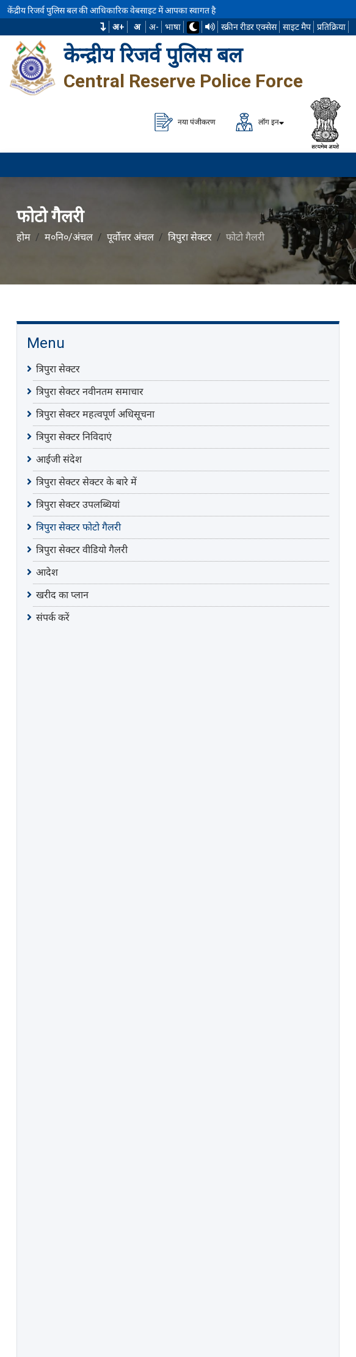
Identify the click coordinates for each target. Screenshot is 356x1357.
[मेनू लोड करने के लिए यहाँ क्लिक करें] (331, 165)
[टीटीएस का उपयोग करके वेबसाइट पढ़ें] (210, 27)
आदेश (47, 572)
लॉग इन (257, 122)
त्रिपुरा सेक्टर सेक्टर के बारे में (86, 481)
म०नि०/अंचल (69, 237)
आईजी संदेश (59, 459)
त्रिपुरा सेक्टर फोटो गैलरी (78, 526)
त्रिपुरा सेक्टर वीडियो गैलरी (82, 549)
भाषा (173, 27)
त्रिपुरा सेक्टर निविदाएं (74, 436)
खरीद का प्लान (62, 594)
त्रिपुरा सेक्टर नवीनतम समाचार (89, 391)
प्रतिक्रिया (331, 27)
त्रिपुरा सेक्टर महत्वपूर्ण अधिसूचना (95, 414)
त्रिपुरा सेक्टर (190, 237)
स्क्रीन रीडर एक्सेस (249, 27)
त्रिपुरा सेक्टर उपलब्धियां (78, 504)
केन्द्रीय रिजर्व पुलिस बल (153, 55)
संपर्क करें (53, 617)
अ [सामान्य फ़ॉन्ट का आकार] (137, 27)
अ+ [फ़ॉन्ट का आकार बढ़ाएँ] (118, 27)
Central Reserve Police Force (183, 81)
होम (23, 237)
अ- (154, 27)
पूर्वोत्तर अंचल (130, 237)
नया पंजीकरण (185, 122)
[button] (103, 27)
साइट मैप (297, 27)
